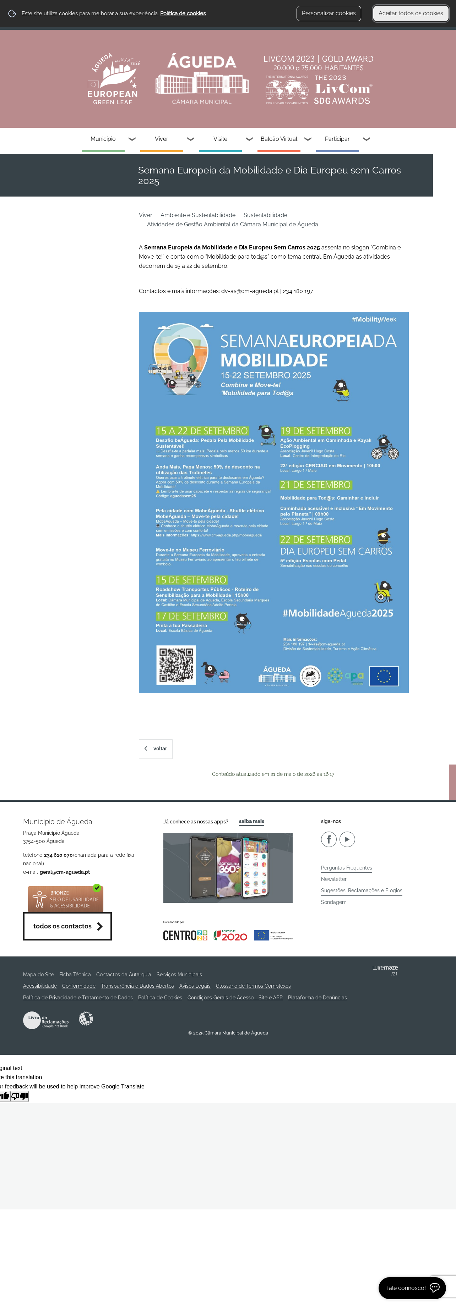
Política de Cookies (160, 997)
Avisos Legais (195, 986)
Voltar (160, 748)
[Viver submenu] (191, 140)
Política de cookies (183, 13)
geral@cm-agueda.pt (65, 872)
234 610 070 (58, 855)
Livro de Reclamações (46, 1020)
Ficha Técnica (75, 974)
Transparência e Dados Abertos (137, 986)
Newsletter (334, 879)
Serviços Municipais (179, 974)
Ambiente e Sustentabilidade (198, 215)
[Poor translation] (19, 1096)
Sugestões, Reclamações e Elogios (361, 890)
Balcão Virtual (279, 139)
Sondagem (334, 902)
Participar (337, 139)
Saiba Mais (251, 821)
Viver (161, 139)
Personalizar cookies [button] (329, 13)
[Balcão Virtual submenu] (308, 140)
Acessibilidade (86, 1018)
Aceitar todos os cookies (411, 13)
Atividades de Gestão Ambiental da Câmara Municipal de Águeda (232, 224)
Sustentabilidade (265, 215)
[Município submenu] (132, 140)
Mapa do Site (38, 974)
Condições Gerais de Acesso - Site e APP (235, 997)
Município (103, 139)
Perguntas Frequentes (346, 868)
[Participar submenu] (367, 140)
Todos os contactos (62, 926)
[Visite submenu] (249, 140)
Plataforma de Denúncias (317, 997)
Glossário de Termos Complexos (253, 986)
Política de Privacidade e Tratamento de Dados (78, 997)
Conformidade (79, 986)
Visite (220, 139)
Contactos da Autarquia (123, 974)
